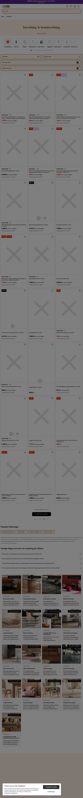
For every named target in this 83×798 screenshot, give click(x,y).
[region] (32, 789)
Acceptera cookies (51, 787)
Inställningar (51, 791)
